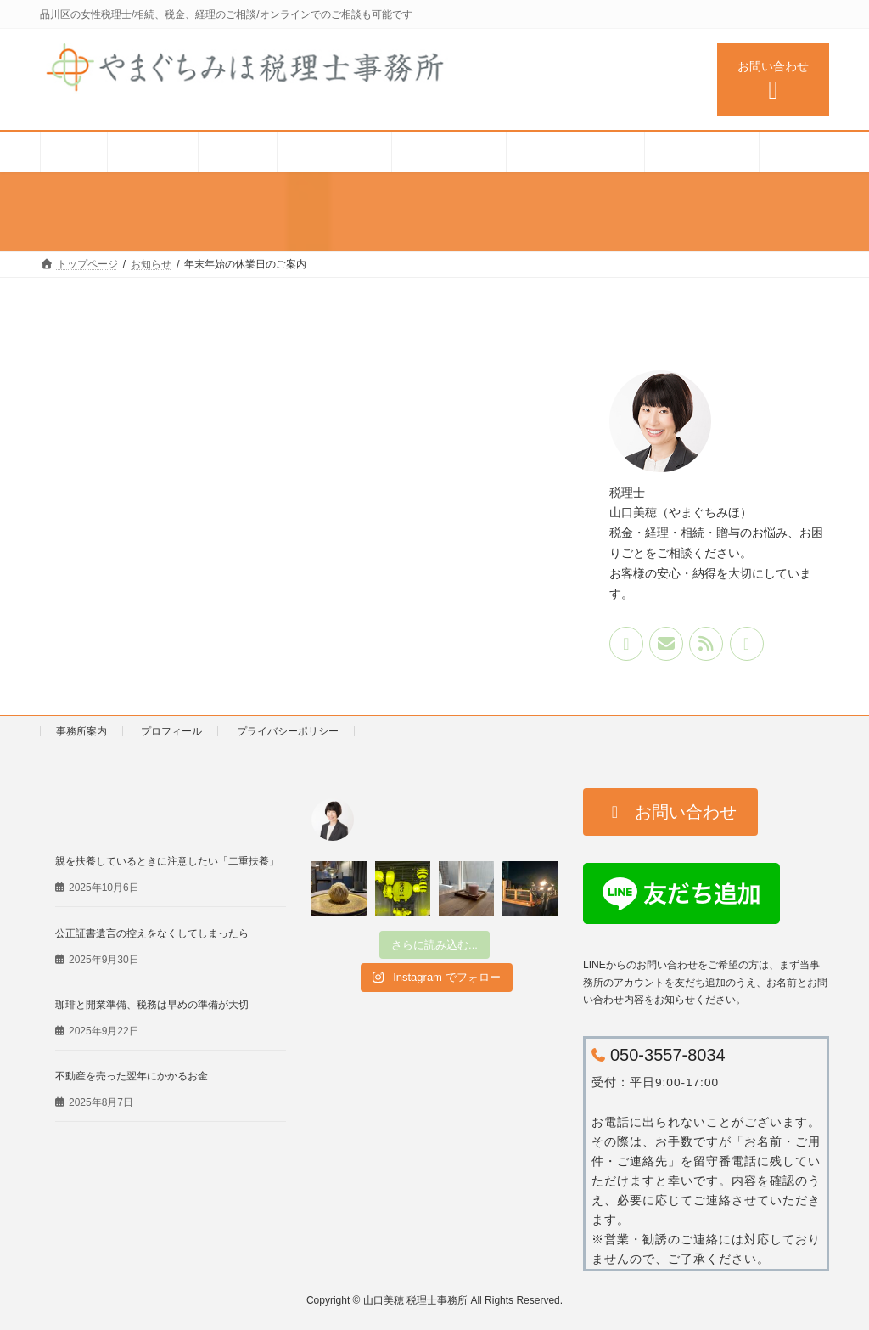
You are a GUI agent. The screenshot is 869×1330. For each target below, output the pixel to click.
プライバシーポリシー (288, 731)
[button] (670, 812)
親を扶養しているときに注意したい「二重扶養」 (167, 861)
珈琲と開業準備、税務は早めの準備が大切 (152, 1005)
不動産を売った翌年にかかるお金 (131, 1076)
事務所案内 (81, 731)
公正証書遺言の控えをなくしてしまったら (152, 932)
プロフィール (171, 731)
